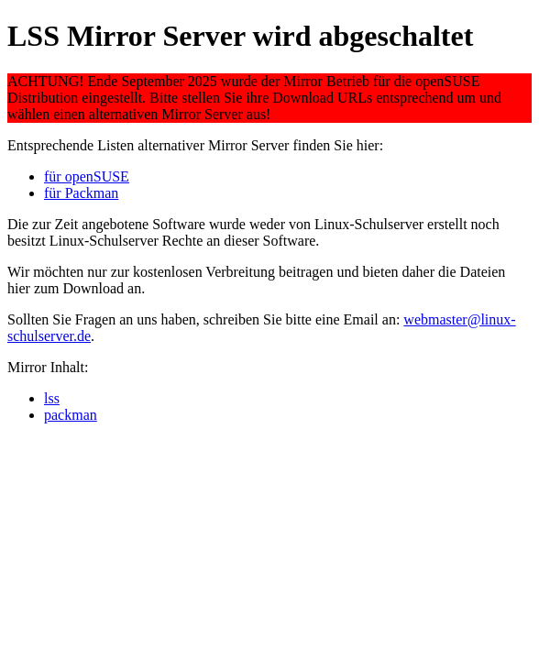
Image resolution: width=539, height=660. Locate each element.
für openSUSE (86, 176)
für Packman (81, 193)
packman (70, 415)
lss (52, 398)
